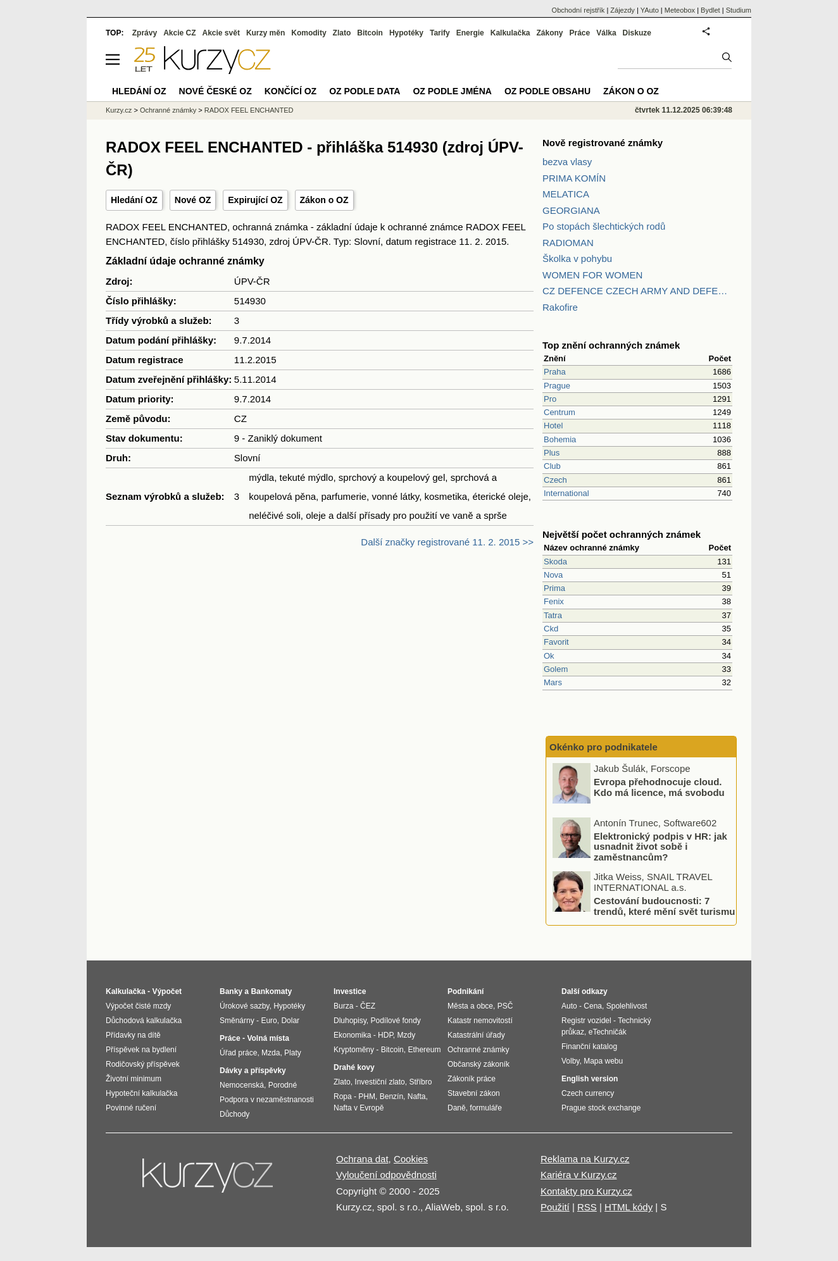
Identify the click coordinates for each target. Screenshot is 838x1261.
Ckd (551, 628)
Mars (553, 682)
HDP (385, 1035)
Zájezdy (622, 10)
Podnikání (465, 991)
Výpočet (167, 991)
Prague (557, 385)
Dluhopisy (350, 1020)
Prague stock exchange (601, 1107)
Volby (570, 1061)
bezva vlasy (567, 161)
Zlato (342, 32)
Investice (350, 991)
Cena (593, 1006)
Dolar (290, 1020)
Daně (456, 1107)
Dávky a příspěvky (253, 1070)
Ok (549, 656)
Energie (470, 32)
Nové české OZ (215, 91)
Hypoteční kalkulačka (141, 1093)
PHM (366, 1096)
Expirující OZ (255, 200)
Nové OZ (193, 200)
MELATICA (565, 194)
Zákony (549, 32)
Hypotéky (406, 32)
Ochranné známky (168, 110)
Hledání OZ (134, 200)
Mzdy (406, 1035)
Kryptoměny (354, 1049)
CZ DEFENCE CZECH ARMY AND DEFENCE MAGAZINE (637, 290)
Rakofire (560, 307)
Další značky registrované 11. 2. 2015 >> (447, 542)
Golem (556, 669)
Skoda (555, 561)
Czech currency (587, 1093)
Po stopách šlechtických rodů (603, 226)
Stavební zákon (473, 1093)
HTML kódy (628, 1207)
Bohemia (560, 439)
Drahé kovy (354, 1067)
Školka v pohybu (577, 258)
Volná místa (268, 1038)
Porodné (282, 1085)
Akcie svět (221, 32)
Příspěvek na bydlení (141, 1049)
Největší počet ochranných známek (621, 534)
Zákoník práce (471, 1078)
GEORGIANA (571, 210)
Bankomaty (271, 991)
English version (589, 1078)
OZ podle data (364, 91)
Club (552, 466)
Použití (555, 1207)
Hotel (553, 425)
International (566, 493)
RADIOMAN (568, 242)
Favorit (556, 642)
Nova (553, 575)
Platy (292, 1052)
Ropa (343, 1096)
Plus (552, 452)
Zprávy (144, 32)
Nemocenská (242, 1085)
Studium (738, 10)
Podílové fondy (395, 1020)
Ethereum (424, 1049)
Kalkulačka (510, 32)
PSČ (505, 1006)
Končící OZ (290, 91)
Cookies (411, 1158)
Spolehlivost (626, 1006)
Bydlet (710, 10)
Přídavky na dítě (133, 1035)
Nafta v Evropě (359, 1107)
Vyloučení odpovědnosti (386, 1174)
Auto (569, 1006)
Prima (554, 588)
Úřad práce (238, 1052)
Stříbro (420, 1082)
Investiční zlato (379, 1082)
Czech (555, 480)
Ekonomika (352, 1035)
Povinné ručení (131, 1107)
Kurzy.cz (119, 110)
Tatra (553, 615)
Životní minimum (133, 1078)
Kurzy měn (265, 32)
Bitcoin (370, 32)
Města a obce (470, 1006)
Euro (269, 1020)
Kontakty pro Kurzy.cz (586, 1191)
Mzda (270, 1052)
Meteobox (680, 10)
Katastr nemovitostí (480, 1020)
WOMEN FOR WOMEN (592, 275)
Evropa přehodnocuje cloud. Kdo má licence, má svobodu (659, 787)
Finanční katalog (589, 1046)
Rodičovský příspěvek (143, 1064)
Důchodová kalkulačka (144, 1020)
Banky (231, 991)
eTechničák (608, 1032)
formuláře (486, 1107)
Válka (606, 32)
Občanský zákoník (478, 1064)
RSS (587, 1207)
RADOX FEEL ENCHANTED (249, 110)
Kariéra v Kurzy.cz (579, 1174)
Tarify (440, 32)
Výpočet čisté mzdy (138, 1006)
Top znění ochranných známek (611, 345)
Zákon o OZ (324, 200)
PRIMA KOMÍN (574, 178)
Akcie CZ (179, 32)
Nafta (417, 1096)
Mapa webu (603, 1061)
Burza (343, 1006)
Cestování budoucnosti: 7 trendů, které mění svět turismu (664, 906)
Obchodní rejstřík (578, 10)
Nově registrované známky (602, 142)
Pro (550, 399)
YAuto (650, 10)
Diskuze (637, 32)
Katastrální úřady (476, 1035)
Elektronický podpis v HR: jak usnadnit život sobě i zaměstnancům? (660, 846)
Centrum (559, 412)
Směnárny (237, 1020)
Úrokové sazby (244, 1006)
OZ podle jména (452, 91)
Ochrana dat (362, 1158)
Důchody (234, 1114)
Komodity (308, 32)
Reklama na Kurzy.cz (585, 1158)
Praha (555, 371)
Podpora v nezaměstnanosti (267, 1099)
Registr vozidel (586, 1020)
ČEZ (367, 1006)
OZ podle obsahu (547, 91)
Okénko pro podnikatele (603, 747)
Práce (580, 32)
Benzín (391, 1096)
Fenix (554, 601)
